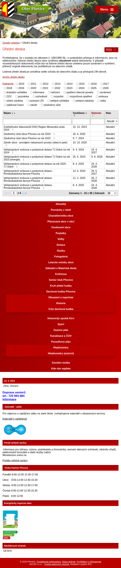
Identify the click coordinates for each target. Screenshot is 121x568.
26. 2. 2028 (94, 179)
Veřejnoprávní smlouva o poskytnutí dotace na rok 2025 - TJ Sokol (35, 165)
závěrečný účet (52, 105)
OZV (9, 96)
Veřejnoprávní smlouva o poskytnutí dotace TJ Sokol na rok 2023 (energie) (37, 158)
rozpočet (58, 96)
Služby (61, 250)
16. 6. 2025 (79, 134)
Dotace (61, 245)
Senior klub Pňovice (61, 280)
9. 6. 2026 (96, 156)
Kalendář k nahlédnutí (15, 419)
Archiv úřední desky (14, 77)
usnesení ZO (36, 100)
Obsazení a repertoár (60, 297)
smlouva (103, 96)
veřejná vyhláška (59, 100)
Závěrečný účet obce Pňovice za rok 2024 (30, 134)
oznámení (105, 92)
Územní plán (60, 330)
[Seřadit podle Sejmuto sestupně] (93, 116)
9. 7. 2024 (78, 138)
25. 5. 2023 (79, 156)
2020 (33, 88)
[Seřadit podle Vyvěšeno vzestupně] (74, 115)
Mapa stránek (69, 561)
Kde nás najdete (61, 368)
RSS (111, 49)
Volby (61, 239)
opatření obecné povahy (79, 92)
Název (8, 113)
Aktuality (61, 204)
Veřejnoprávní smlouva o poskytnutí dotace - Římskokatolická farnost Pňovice (28, 172)
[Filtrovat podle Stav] (111, 121)
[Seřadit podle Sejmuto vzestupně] (93, 115)
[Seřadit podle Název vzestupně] (15, 112)
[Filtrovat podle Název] (37, 121)
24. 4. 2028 (94, 165)
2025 (94, 88)
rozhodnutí (41, 96)
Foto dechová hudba (61, 309)
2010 (21, 83)
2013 (57, 83)
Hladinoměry (61, 347)
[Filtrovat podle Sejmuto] (97, 121)
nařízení (55, 92)
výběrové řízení (15, 105)
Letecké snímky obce (61, 262)
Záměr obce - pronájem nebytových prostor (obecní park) (35, 144)
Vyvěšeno (80, 113)
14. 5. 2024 (79, 171)
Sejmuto (96, 113)
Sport (61, 324)
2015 (82, 83)
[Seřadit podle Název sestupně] (15, 113)
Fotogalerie (61, 256)
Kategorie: (8, 83)
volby (103, 100)
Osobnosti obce (60, 227)
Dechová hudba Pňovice (60, 291)
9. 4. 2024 (78, 149)
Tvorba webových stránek (56, 564)
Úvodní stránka (11, 42)
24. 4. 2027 (94, 151)
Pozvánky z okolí (61, 210)
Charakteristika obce (61, 215)
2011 (33, 83)
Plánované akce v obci (60, 221)
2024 (82, 88)
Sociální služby (61, 362)
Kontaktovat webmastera (49, 561)
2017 (106, 83)
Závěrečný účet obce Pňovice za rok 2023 (30, 138)
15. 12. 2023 (80, 127)
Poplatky (61, 233)
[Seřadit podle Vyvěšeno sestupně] (74, 116)
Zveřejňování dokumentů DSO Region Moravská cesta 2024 (34, 128)
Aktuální (110, 127)
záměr (33, 105)
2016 (94, 83)
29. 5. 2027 (94, 172)
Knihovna (61, 274)
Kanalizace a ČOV (61, 336)
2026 (106, 88)
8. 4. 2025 (78, 163)
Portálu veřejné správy (15, 460)
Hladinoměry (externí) (61, 353)
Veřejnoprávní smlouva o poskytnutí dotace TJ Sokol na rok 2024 (37, 151)
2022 (57, 88)
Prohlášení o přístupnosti (89, 561)
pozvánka (23, 96)
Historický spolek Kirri (61, 318)
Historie (61, 303)
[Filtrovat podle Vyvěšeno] (81, 121)
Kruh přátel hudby (61, 285)
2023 (69, 88)
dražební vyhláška (16, 92)
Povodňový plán (61, 341)
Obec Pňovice (33, 9)
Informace (9, 399)
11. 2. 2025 (79, 178)
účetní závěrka (14, 100)
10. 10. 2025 (80, 142)
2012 (46, 83)
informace (38, 92)
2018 (9, 88)
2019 (21, 88)
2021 (45, 88)
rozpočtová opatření (81, 96)
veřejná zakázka (84, 100)
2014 (70, 83)
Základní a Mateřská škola (60, 268)
